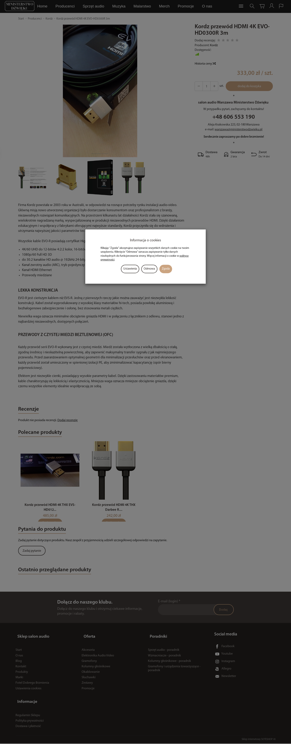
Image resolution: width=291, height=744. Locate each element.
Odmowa (149, 268)
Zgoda (166, 268)
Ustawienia (130, 268)
